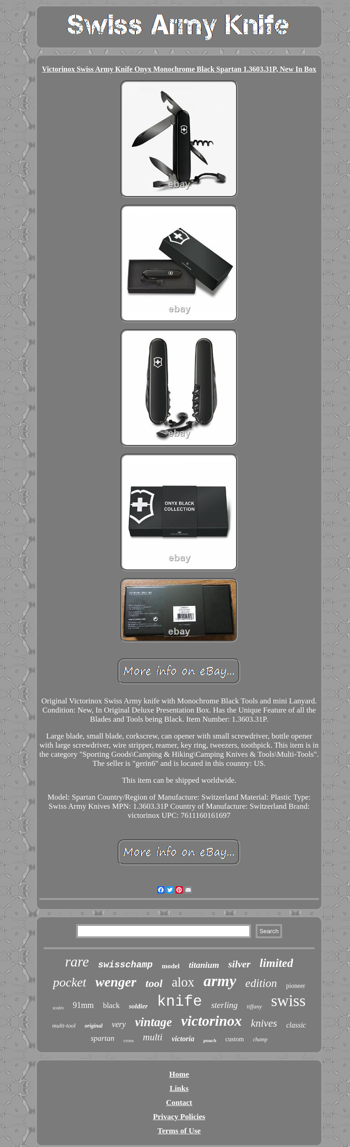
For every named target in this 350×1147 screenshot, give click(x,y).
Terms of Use (179, 1130)
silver (239, 964)
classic (296, 1025)
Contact (179, 1102)
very (119, 1024)
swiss (288, 1001)
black (111, 1005)
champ (260, 1039)
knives (264, 1023)
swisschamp (125, 965)
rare (77, 962)
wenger (115, 981)
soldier (138, 1006)
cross (129, 1040)
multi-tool (64, 1025)
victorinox (211, 1021)
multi (153, 1037)
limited (276, 963)
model (171, 966)
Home (179, 1074)
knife (179, 1001)
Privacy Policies (179, 1116)
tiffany (254, 1006)
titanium (204, 965)
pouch (209, 1040)
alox (183, 982)
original (94, 1026)
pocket (69, 982)
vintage (153, 1022)
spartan (102, 1038)
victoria (183, 1039)
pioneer (295, 985)
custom (235, 1039)
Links (179, 1088)
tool (153, 983)
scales (57, 1007)
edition (261, 983)
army (220, 980)
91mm (83, 1005)
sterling (224, 1005)
